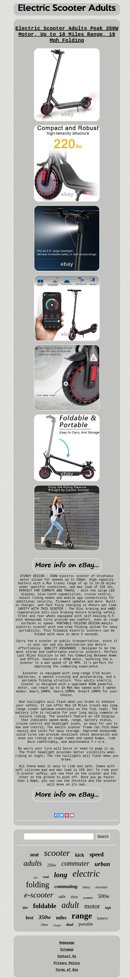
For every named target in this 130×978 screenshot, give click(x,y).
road (46, 877)
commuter (75, 863)
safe (62, 896)
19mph (57, 925)
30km (44, 925)
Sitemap (66, 949)
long (60, 875)
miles (61, 917)
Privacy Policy (67, 963)
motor (92, 906)
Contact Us (66, 956)
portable (86, 924)
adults (32, 863)
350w (44, 917)
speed (96, 854)
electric (86, 874)
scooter (57, 853)
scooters (88, 897)
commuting (65, 886)
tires (74, 897)
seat (34, 854)
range (82, 915)
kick (79, 855)
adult (70, 905)
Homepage (66, 943)
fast (35, 877)
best (29, 917)
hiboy (86, 887)
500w (103, 896)
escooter (101, 887)
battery (102, 918)
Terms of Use (67, 970)
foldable (44, 906)
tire (25, 908)
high (108, 908)
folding (37, 884)
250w (51, 865)
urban (102, 864)
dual (69, 924)
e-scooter (38, 894)
